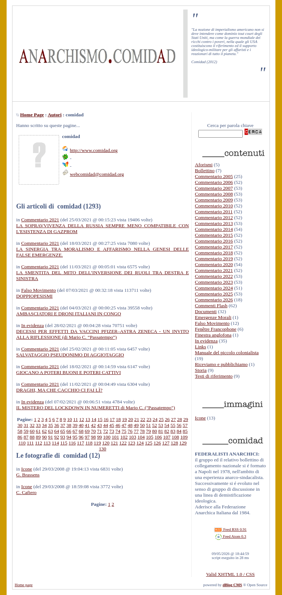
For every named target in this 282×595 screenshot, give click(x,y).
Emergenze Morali (213, 317)
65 (62, 431)
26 (167, 419)
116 (72, 443)
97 (87, 437)
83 (172, 431)
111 (30, 443)
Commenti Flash (211, 305)
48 (130, 425)
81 (160, 431)
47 (124, 425)
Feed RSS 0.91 (230, 529)
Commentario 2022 (214, 276)
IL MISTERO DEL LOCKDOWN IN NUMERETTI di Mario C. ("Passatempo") (95, 407)
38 (68, 425)
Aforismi (204, 164)
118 (89, 443)
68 (81, 431)
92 (56, 437)
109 (184, 437)
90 (44, 437)
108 (175, 437)
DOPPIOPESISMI (34, 296)
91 (50, 437)
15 (100, 419)
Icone (26, 469)
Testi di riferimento (214, 376)
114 (55, 443)
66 (68, 431)
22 (142, 419)
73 (111, 431)
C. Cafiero (26, 492)
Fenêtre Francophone (215, 329)
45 (111, 425)
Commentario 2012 (214, 217)
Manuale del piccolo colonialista (227, 352)
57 (185, 425)
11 (75, 419)
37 (62, 425)
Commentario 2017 (214, 247)
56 (179, 425)
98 (93, 437)
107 (166, 437)
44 (105, 425)
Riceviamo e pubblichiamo (221, 364)
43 (99, 425)
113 (47, 443)
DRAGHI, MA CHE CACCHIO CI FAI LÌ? (59, 390)
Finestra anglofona (213, 335)
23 (149, 419)
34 (44, 425)
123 (131, 443)
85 (185, 431)
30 (19, 425)
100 (107, 437)
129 (183, 443)
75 (124, 431)
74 (117, 431)
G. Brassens (28, 475)
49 (136, 425)
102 (124, 437)
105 (149, 437)
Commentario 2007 (214, 188)
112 (38, 443)
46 (117, 425)
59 (26, 431)
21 (136, 419)
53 (160, 425)
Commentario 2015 (214, 235)
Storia (201, 370)
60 (32, 431)
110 (22, 443)
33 (38, 425)
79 (148, 431)
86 (19, 437)
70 (93, 431)
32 (32, 425)
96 (81, 437)
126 (157, 443)
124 (140, 443)
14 (93, 419)
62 (44, 431)
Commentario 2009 (214, 200)
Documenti (206, 311)
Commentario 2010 (214, 205)
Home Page (32, 114)
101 (115, 437)
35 (50, 425)
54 (166, 425)
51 (148, 425)
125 (148, 443)
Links (200, 346)
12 (81, 419)
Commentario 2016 (214, 241)
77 (136, 431)
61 (38, 431)
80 (154, 431)
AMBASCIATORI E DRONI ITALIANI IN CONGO (68, 313)
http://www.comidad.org (94, 150)
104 (141, 437)
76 (130, 431)
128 (174, 443)
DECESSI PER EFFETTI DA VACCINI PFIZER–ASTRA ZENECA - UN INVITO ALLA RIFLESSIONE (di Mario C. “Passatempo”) (102, 334)
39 (75, 425)
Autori (55, 114)
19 (124, 419)
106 (158, 437)
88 (32, 437)
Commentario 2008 (214, 194)
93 (62, 437)
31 (26, 425)
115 (64, 443)
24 (155, 419)
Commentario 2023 (214, 282)
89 (38, 437)
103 (132, 437)
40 (81, 425)
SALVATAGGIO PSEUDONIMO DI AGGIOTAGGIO (70, 355)
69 (87, 431)
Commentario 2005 (214, 176)
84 (179, 431)
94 (68, 437)
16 (106, 419)
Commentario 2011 (214, 211)
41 (87, 425)
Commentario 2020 (214, 264)
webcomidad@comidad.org (97, 174)
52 (154, 425)
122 (123, 443)
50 (142, 425)
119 (97, 443)
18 (118, 419)
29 (185, 419)
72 (105, 431)
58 (19, 431)
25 (161, 419)
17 (112, 419)
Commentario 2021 (40, 219)
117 (80, 443)
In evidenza (32, 325)
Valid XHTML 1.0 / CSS (230, 574)
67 (75, 431)
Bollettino (204, 170)
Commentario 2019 (214, 258)
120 (105, 443)
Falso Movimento (38, 290)
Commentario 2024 (214, 288)
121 (114, 443)
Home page (24, 585)
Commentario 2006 (214, 182)
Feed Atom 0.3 (230, 536)
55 (172, 425)
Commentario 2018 (214, 252)
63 (50, 431)
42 (93, 425)
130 (102, 448)
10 (69, 419)
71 (99, 431)
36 (56, 425)
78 (142, 431)
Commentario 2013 (214, 223)
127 (166, 443)
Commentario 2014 (214, 229)
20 (130, 419)
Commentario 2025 (214, 294)
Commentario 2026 (214, 299)
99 (99, 437)
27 (173, 419)
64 (56, 431)
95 (75, 437)
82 (166, 431)
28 (179, 419)
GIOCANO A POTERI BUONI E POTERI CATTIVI (68, 372)
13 (87, 419)
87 (26, 437)
